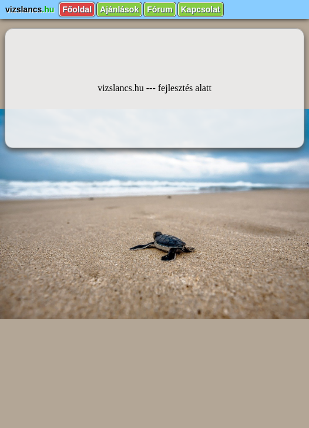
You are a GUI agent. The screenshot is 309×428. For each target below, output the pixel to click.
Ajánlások (119, 9)
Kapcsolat (200, 9)
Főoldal (77, 9)
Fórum (160, 9)
